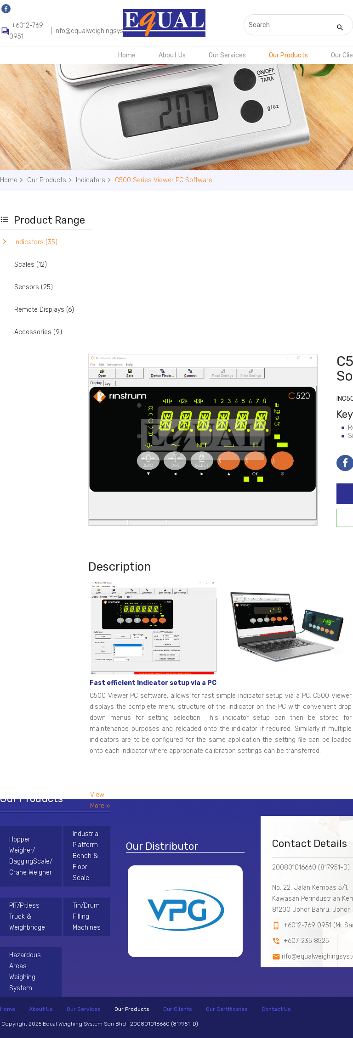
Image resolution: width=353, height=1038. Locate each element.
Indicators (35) (35, 242)
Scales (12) (30, 265)
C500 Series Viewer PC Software (163, 180)
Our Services (227, 55)
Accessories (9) (38, 332)
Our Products (288, 55)
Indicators (94, 180)
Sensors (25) (33, 287)
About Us (172, 55)
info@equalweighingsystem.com (102, 31)
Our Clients (177, 1009)
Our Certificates (227, 1009)
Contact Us (276, 1009)
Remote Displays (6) (44, 310)
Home (127, 55)
